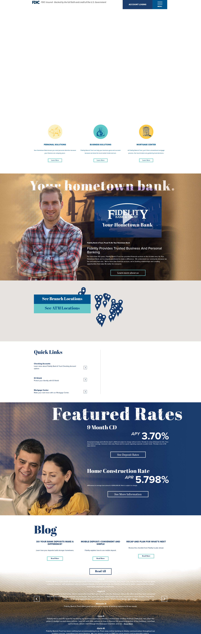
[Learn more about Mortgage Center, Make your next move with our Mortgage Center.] (60, 391)
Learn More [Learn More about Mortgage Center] (146, 160)
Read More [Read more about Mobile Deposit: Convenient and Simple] (100, 558)
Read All (100, 571)
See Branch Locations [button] (62, 299)
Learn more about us (128, 272)
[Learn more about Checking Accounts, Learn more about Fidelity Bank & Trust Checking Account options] (60, 366)
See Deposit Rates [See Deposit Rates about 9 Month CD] (128, 455)
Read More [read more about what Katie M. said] (128, 624)
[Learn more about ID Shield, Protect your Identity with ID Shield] (60, 379)
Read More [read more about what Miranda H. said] (132, 599)
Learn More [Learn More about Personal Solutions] (55, 160)
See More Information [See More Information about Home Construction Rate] (128, 494)
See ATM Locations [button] (62, 308)
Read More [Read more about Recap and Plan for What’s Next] (146, 556)
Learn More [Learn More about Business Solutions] (100, 160)
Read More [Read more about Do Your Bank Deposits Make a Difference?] (55, 558)
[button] (83, 292)
